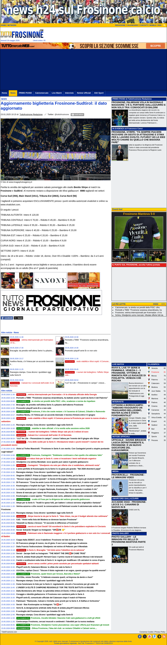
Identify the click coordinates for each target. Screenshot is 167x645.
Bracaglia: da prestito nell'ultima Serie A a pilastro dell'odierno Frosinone (49, 405)
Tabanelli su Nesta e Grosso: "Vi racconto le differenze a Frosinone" (47, 523)
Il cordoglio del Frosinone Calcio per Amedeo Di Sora (40, 611)
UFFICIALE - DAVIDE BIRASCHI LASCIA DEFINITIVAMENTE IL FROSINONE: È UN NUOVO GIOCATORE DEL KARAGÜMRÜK (129, 445)
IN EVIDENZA (118, 128)
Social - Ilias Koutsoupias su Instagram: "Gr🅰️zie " (39, 604)
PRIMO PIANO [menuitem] (25, 93)
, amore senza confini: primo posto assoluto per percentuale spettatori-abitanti (57, 563)
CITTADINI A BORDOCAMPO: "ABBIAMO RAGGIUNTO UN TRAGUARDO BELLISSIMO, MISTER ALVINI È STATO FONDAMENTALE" (127, 410)
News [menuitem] (12, 93)
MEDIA (115, 471)
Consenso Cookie (146, 632)
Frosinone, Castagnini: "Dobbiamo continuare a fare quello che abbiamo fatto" (59, 455)
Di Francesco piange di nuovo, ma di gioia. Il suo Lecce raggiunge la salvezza (51, 543)
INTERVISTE (118, 402)
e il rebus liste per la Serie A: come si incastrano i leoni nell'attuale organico (56, 458)
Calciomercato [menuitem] (41, 93)
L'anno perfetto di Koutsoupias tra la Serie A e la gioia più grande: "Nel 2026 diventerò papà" (58, 469)
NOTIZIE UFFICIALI (121, 436)
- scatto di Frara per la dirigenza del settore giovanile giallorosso (53, 499)
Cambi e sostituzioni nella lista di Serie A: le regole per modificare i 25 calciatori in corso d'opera (60, 560)
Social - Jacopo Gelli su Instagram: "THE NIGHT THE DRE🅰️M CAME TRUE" (51, 553)
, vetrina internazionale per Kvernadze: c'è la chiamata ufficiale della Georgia (56, 394)
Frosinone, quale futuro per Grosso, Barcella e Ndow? (48, 574)
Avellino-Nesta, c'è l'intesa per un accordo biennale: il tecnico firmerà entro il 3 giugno (55, 415)
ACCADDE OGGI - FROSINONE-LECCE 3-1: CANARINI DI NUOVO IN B (129, 504)
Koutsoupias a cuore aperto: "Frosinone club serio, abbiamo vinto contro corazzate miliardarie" (60, 496)
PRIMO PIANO (118, 99)
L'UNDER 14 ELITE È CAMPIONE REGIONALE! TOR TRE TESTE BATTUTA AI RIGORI (54, 587)
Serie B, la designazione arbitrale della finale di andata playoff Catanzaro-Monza (52, 608)
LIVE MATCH (118, 364)
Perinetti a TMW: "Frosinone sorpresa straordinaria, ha (138, 310)
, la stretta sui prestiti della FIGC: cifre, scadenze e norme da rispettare (55, 401)
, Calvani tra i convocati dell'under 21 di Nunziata (43, 435)
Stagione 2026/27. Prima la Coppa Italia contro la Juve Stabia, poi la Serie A (50, 475)
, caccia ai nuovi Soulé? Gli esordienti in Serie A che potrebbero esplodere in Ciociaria (61, 526)
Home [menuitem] (4, 93)
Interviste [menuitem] (69, 93)
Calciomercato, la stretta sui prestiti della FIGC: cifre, (137, 307)
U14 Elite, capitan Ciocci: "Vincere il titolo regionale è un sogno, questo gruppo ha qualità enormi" (61, 570)
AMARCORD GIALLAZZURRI (125, 498)
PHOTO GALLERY (120, 533)
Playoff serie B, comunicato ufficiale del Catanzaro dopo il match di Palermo (51, 598)
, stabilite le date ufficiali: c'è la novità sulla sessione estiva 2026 (53, 428)
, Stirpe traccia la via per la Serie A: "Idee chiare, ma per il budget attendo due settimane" (62, 516)
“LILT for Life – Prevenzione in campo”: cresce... (85, 383)
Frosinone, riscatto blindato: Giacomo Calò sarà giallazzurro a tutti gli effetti (58, 618)
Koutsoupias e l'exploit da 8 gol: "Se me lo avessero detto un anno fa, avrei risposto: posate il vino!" (62, 486)
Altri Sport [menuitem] (99, 93)
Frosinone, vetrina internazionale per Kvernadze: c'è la (138, 313)
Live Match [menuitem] (57, 93)
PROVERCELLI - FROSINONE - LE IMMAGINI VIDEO (128, 476)
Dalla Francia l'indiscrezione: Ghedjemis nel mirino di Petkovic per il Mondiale (52, 546)
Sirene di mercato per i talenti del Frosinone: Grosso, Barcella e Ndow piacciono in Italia (56, 492)
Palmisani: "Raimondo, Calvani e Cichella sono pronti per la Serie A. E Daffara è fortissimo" (58, 601)
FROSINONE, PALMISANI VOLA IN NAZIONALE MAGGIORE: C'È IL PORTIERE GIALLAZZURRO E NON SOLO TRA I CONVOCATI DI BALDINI (139, 105)
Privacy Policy (160, 632)
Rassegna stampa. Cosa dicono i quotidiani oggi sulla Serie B (44, 425)
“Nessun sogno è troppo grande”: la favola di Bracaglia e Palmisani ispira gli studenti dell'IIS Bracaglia (63, 479)
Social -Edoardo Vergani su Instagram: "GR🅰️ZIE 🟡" (40, 530)
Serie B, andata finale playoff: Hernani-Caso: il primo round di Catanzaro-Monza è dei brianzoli (59, 557)
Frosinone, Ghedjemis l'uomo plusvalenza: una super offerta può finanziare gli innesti (62, 625)
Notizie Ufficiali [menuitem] (84, 93)
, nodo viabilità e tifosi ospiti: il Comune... (87, 361)
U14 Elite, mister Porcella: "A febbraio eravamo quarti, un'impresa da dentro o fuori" (54, 577)
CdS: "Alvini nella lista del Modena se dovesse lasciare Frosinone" (46, 519)
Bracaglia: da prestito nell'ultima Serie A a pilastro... (32, 351)
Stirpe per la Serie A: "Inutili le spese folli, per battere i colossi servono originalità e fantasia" (58, 503)
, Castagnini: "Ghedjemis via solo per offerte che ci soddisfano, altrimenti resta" (58, 465)
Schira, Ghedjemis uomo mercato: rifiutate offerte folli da (139, 315)
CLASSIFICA (153, 364)
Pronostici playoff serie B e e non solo (81, 351)
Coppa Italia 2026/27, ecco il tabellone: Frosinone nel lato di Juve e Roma (49, 540)
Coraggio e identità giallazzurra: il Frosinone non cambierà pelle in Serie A (50, 594)
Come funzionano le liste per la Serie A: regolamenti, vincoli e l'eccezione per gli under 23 (57, 584)
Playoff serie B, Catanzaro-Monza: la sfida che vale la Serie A (44, 567)
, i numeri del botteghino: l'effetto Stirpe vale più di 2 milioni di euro (52, 432)
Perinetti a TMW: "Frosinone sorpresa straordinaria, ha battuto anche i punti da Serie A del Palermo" (62, 398)
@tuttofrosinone (62, 114)
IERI (163, 304)
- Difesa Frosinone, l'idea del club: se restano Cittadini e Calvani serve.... (56, 628)
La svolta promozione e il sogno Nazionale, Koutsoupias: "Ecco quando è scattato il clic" (57, 489)
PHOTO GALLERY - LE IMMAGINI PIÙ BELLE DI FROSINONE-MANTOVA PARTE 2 (129, 540)
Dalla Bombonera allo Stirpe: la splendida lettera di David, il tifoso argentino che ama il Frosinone (60, 591)
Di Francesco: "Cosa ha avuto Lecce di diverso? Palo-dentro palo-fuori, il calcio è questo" (57, 482)
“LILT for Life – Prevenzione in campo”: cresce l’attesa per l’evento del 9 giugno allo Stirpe (57, 438)
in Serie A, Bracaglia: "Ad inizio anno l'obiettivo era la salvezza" (50, 550)
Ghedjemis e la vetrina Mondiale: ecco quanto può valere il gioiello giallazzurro (52, 462)
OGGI (155, 304)
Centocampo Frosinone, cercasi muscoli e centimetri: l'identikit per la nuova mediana (55, 621)
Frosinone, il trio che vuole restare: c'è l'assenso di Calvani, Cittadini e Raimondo (60, 411)
